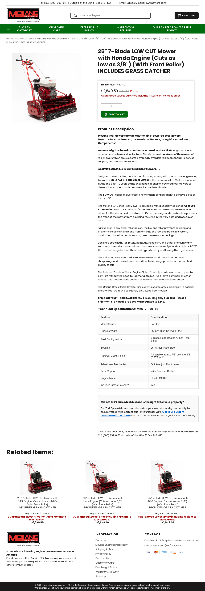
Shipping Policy (104, 549)
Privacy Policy (103, 553)
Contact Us (102, 558)
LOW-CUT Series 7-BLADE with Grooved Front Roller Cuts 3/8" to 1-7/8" (57, 38)
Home (10, 38)
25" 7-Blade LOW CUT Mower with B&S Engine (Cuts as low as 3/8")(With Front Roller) (168, 503)
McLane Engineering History (111, 544)
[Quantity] (111, 106)
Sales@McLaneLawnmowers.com (179, 540)
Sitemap (100, 576)
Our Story (101, 540)
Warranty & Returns (126, 28)
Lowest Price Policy (172, 28)
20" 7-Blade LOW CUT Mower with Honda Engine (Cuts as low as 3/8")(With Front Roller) (102, 503)
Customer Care (56, 28)
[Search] (113, 15)
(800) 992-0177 (174, 545)
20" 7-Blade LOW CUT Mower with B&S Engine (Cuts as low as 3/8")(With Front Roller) (37, 503)
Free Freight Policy (89, 28)
